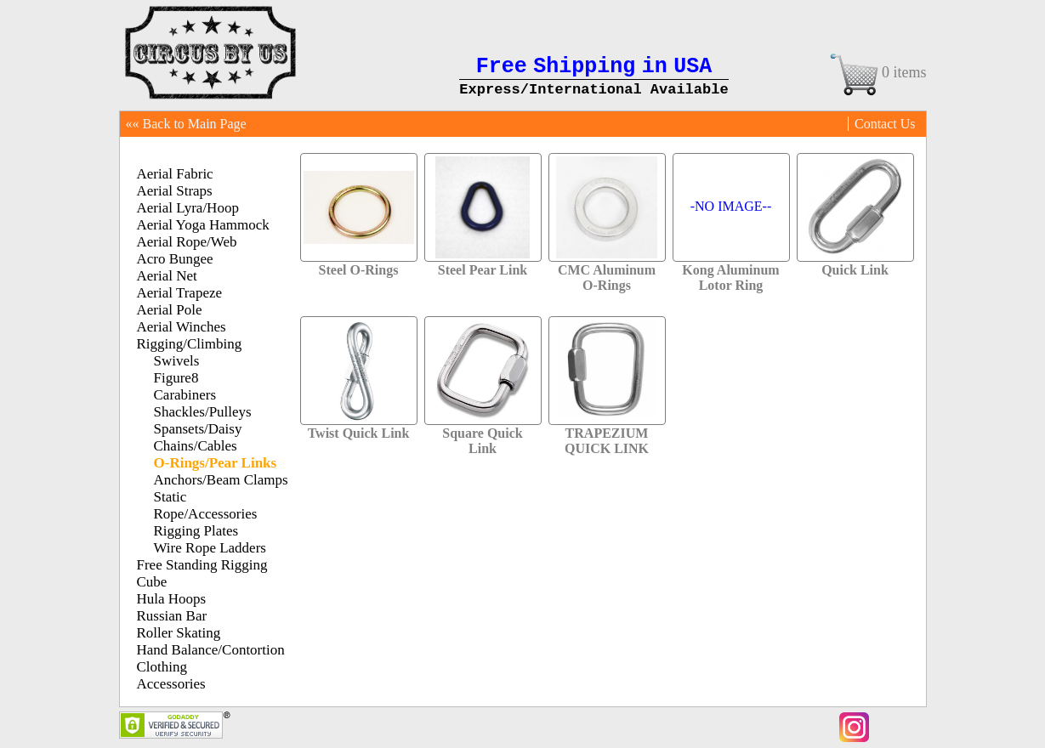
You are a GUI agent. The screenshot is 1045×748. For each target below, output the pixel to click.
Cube (152, 582)
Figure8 (176, 378)
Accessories (171, 684)
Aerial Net (167, 276)
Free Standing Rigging (202, 565)
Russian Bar (172, 616)
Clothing (162, 667)
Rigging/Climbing (189, 344)
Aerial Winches (181, 327)
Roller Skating (179, 633)
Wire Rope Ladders (210, 548)
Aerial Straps (175, 191)
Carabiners (185, 395)
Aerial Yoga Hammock (203, 225)
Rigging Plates (196, 531)
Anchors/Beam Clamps (221, 480)
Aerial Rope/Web (187, 242)
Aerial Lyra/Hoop (188, 208)
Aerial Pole (169, 310)
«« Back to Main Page (186, 123)
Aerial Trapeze (180, 293)
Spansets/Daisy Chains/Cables (198, 437)
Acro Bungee (175, 259)
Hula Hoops (172, 599)
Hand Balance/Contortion (211, 650)
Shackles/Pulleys (203, 412)
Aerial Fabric (175, 174)
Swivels (177, 361)
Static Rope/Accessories (206, 505)
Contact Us (885, 123)
